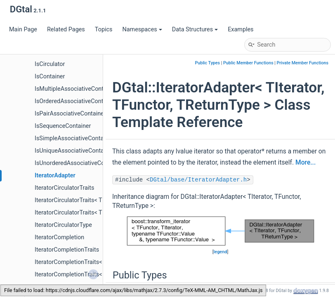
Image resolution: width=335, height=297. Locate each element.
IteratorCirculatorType (63, 225)
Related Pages (66, 29)
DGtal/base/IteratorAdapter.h (198, 180)
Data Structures (195, 29)
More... (305, 162)
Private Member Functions (302, 63)
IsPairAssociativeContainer (70, 113)
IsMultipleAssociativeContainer (76, 88)
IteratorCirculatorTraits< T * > (73, 200)
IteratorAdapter (55, 175)
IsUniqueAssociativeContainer (74, 150)
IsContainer (50, 76)
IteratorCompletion (59, 237)
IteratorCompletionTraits (67, 249)
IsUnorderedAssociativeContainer (79, 163)
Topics (104, 29)
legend (220, 252)
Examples (240, 29)
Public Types (207, 63)
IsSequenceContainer (63, 126)
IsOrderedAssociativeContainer (75, 101)
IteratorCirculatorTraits (64, 187)
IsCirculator (50, 64)
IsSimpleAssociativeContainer (74, 138)
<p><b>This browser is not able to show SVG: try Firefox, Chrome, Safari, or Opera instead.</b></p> (220, 231)
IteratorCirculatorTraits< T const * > (81, 212)
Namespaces (142, 29)
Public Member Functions (248, 63)
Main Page (23, 29)
